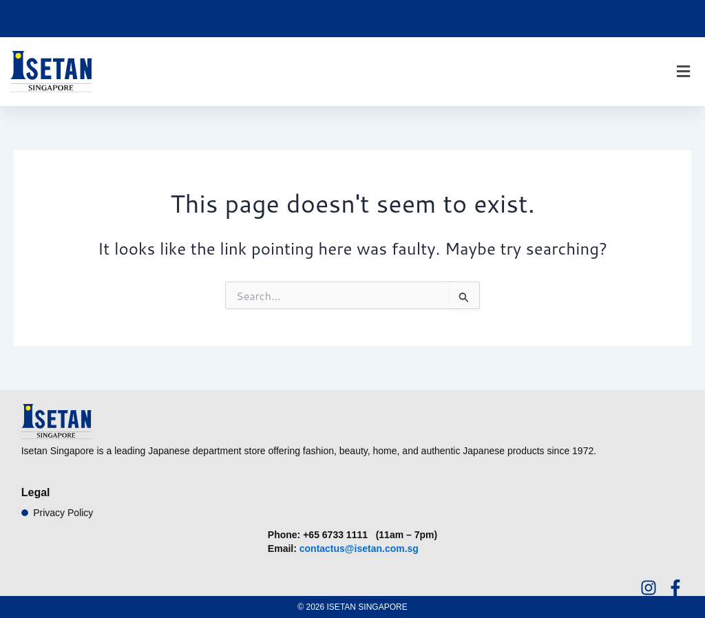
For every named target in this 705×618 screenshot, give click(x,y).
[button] (683, 72)
